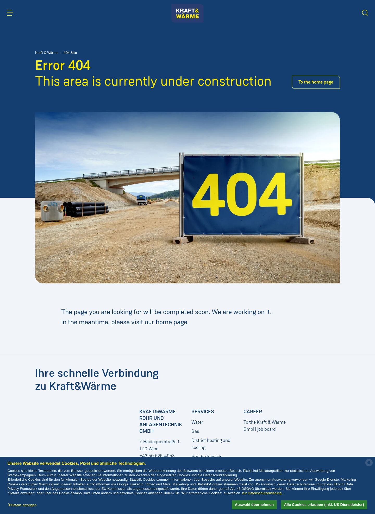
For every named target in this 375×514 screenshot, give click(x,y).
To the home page (315, 82)
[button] (24, 505)
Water (197, 422)
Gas (195, 431)
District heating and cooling (210, 443)
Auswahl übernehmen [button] (254, 505)
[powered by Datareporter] (369, 466)
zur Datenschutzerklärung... (263, 493)
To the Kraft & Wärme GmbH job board (264, 425)
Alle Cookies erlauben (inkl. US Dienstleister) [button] (324, 505)
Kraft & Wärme (46, 52)
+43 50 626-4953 (157, 456)
